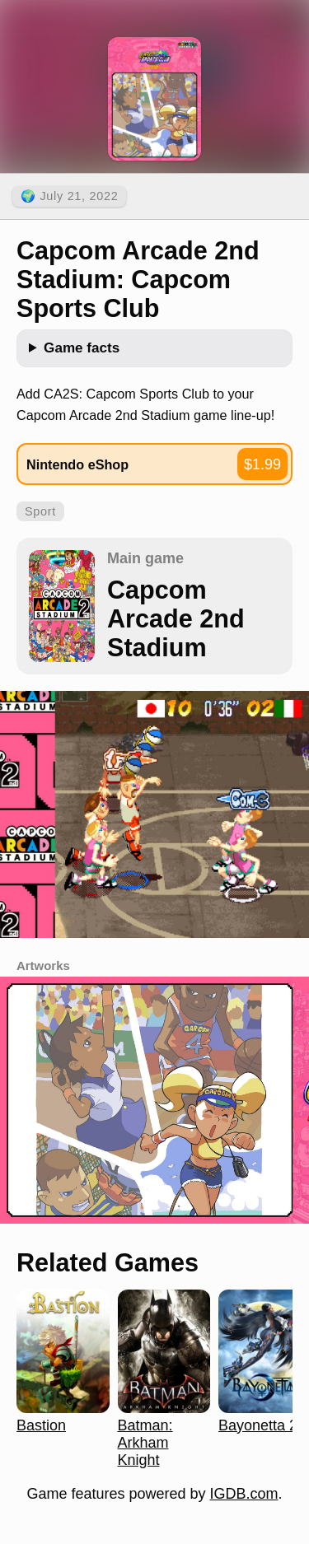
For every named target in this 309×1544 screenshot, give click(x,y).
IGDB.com (244, 1494)
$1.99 (262, 464)
